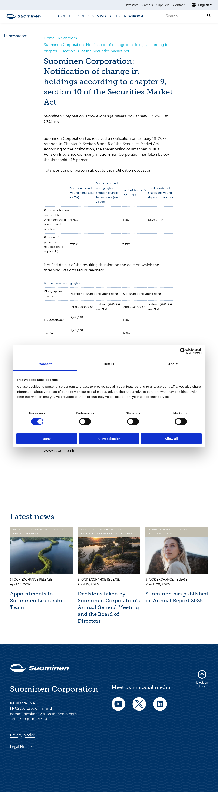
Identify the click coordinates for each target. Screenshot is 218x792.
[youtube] (118, 707)
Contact (179, 5)
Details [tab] (109, 364)
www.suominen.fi (59, 450)
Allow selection (108, 438)
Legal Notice (21, 746)
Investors (131, 5)
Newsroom (133, 16)
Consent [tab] (45, 364)
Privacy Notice (22, 735)
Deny (47, 438)
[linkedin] (160, 707)
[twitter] (139, 707)
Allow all (171, 438)
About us (65, 16)
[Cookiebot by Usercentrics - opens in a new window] (183, 351)
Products (85, 16)
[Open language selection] (201, 4)
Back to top (202, 678)
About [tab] (173, 364)
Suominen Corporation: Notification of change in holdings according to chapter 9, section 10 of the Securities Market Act (106, 47)
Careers (147, 5)
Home (49, 38)
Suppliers (162, 5)
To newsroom (15, 35)
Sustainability (109, 16)
